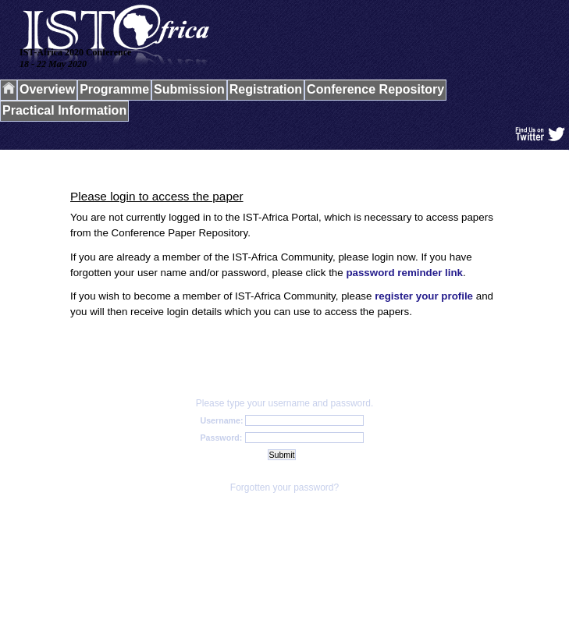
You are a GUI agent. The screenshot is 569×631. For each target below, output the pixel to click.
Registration (265, 89)
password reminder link (404, 272)
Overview (47, 89)
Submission (189, 89)
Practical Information (64, 110)
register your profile (424, 296)
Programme (114, 89)
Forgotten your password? (284, 487)
